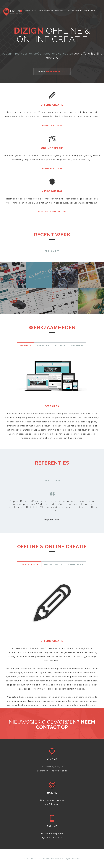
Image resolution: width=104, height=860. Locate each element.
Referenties (60, 10)
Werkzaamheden (46, 10)
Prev (47, 481)
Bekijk (52, 71)
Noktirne (12, 12)
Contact (95, 10)
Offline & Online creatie (78, 10)
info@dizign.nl (52, 804)
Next (57, 481)
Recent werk (31, 10)
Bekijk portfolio (52, 125)
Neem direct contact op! (52, 212)
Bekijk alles (52, 251)
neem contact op (65, 724)
